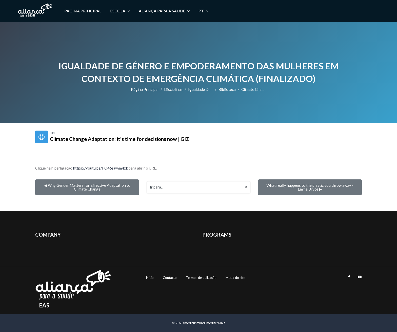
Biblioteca (227, 89)
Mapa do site (235, 278)
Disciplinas (173, 89)
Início (150, 278)
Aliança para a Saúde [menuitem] (164, 11)
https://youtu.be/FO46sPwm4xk (100, 168)
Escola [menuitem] (120, 11)
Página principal (144, 89)
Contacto (170, 278)
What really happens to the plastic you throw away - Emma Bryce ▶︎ (310, 187)
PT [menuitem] (203, 11)
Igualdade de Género (206, 89)
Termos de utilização (201, 278)
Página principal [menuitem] (82, 10)
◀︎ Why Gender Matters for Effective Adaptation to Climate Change (87, 187)
